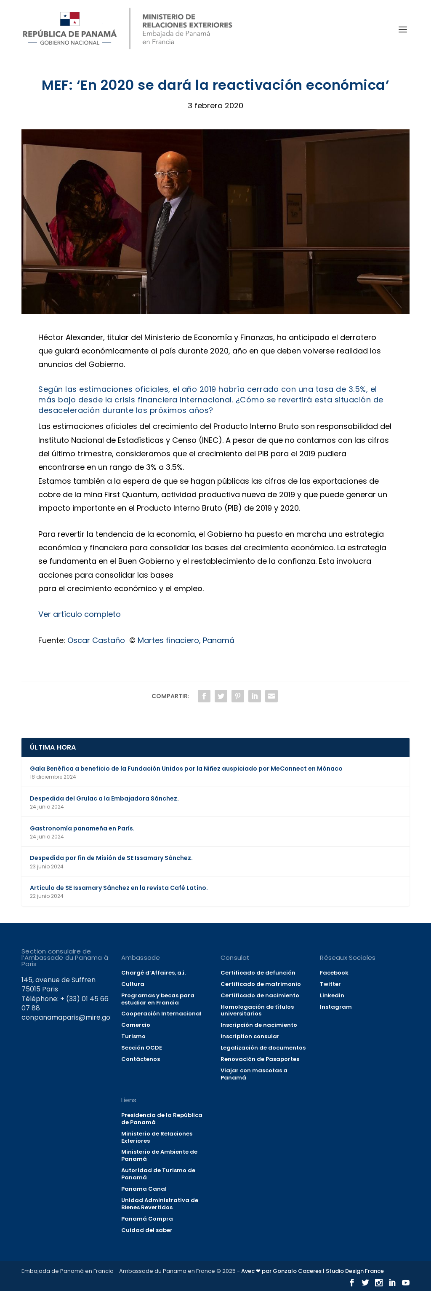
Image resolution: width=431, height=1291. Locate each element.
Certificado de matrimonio (261, 984)
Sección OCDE (141, 1048)
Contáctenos (140, 1059)
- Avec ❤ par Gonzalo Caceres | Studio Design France (310, 1271)
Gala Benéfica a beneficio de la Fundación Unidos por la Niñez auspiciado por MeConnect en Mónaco (186, 768)
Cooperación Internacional (161, 1014)
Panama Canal (144, 1189)
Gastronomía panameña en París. (82, 828)
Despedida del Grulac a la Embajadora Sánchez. (104, 798)
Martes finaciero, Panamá (186, 640)
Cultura (132, 984)
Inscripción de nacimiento (259, 1025)
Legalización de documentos (263, 1048)
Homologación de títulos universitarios (257, 1010)
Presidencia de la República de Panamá (161, 1118)
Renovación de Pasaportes (260, 1059)
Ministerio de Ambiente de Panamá (159, 1155)
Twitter (330, 984)
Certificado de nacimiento (260, 995)
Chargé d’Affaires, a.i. (153, 973)
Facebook (334, 973)
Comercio (135, 1025)
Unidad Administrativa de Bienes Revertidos (159, 1203)
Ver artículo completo (79, 614)
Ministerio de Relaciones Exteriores (156, 1137)
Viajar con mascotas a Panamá (254, 1074)
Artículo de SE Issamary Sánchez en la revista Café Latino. (119, 888)
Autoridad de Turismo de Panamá (158, 1173)
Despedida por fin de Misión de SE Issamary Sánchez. (111, 858)
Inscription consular (250, 1036)
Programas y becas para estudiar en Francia (157, 999)
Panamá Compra (147, 1219)
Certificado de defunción (258, 973)
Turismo (133, 1036)
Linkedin (332, 995)
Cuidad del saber (147, 1230)
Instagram (336, 1007)
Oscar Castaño (96, 640)
